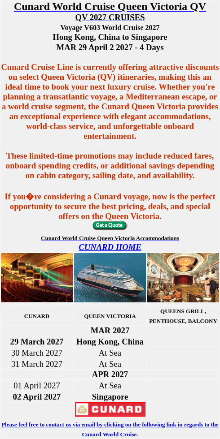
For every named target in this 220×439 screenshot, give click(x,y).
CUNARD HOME (110, 247)
